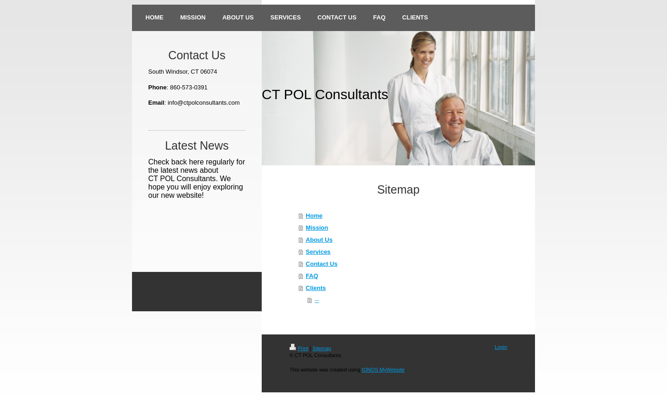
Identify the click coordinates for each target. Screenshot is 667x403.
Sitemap (322, 348)
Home (314, 215)
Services (318, 251)
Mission (317, 227)
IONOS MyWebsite (383, 369)
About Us (319, 239)
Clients (316, 287)
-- (317, 299)
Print (298, 348)
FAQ (312, 275)
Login (501, 347)
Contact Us (322, 263)
